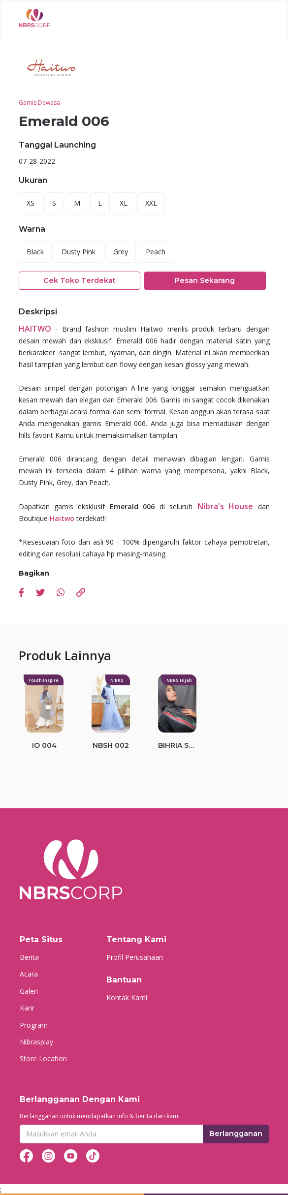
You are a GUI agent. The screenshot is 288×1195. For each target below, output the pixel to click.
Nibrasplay (36, 1041)
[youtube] (70, 1155)
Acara (29, 974)
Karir (27, 1007)
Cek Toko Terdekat (79, 280)
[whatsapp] (60, 593)
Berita (29, 957)
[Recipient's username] (111, 1134)
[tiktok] (92, 1155)
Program (34, 1025)
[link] (80, 593)
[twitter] (40, 593)
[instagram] (48, 1155)
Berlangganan (235, 1133)
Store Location (43, 1058)
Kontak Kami (126, 997)
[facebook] (21, 593)
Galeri (29, 991)
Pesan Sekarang (205, 280)
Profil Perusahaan (134, 957)
